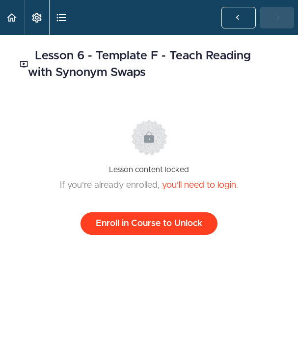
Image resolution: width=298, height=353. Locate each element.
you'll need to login (199, 185)
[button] (12, 17)
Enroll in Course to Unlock (149, 223)
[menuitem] (37, 17)
